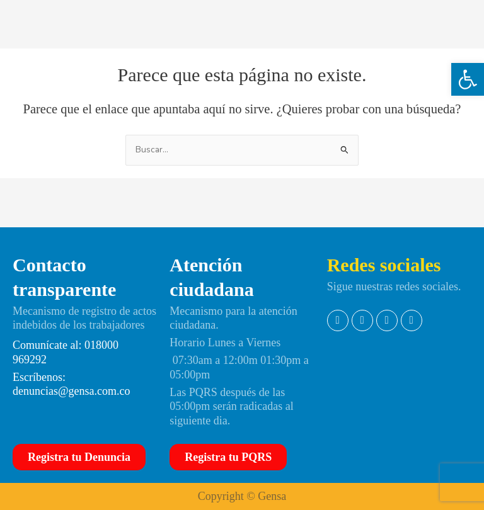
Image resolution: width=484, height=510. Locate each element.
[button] (467, 79)
